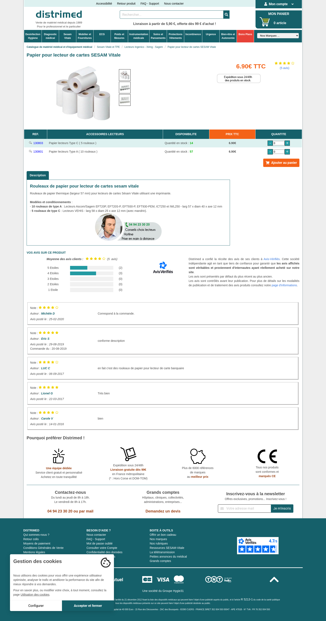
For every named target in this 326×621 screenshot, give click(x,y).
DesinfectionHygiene (32, 36)
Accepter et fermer (88, 606)
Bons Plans (245, 34)
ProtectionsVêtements (175, 36)
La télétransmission (162, 552)
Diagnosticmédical (50, 36)
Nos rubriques (159, 543)
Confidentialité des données (104, 552)
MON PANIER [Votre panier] (278, 14)
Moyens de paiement (36, 543)
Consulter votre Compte (101, 547)
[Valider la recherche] (226, 14)
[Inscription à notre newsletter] (244, 508)
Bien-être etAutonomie (228, 36)
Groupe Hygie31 (173, 591)
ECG (102, 34)
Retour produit (126, 3)
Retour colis (31, 539)
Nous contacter (174, 3)
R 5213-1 (247, 599)
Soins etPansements (158, 36)
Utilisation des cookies (35, 594)
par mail (86, 511)
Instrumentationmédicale (138, 36)
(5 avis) (284, 68)
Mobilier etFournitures (85, 36)
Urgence (211, 34)
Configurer (36, 606)
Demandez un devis (163, 511)
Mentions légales (34, 552)
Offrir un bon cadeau (163, 534)
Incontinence (193, 34)
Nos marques (158, 539)
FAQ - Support (150, 3)
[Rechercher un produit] (172, 14)
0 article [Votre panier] (280, 23)
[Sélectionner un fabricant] (278, 35)
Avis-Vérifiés (272, 259)
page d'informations (284, 285)
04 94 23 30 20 (59, 511)
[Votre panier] (265, 21)
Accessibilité (104, 3)
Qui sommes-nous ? (36, 534)
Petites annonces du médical (168, 556)
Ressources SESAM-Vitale (167, 547)
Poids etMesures (119, 36)
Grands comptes (160, 561)
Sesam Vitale (68, 36)
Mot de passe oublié (99, 543)
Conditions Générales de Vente (43, 547)
